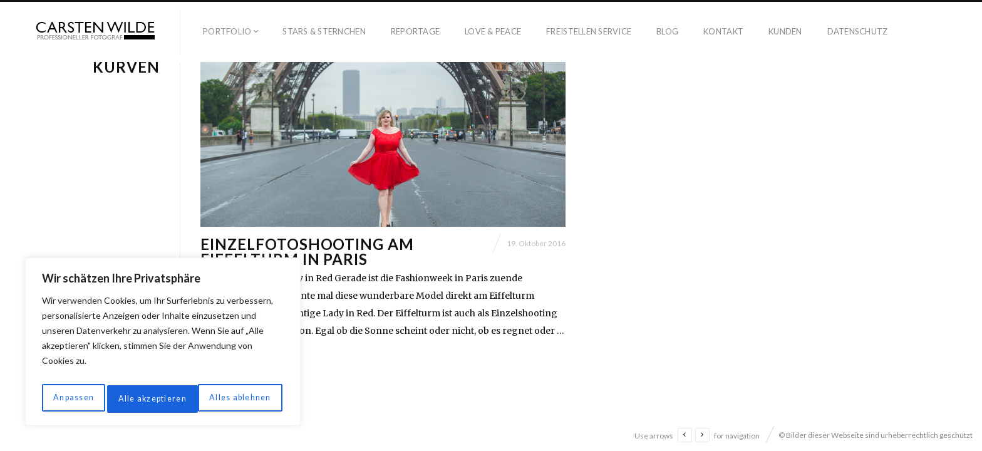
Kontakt (723, 31)
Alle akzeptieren (238, 398)
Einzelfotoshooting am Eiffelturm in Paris (307, 292)
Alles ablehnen (148, 398)
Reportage (415, 31)
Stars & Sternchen (323, 31)
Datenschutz (857, 31)
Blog (667, 31)
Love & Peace (493, 31)
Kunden (785, 31)
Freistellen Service (588, 31)
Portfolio (227, 31)
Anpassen (71, 398)
